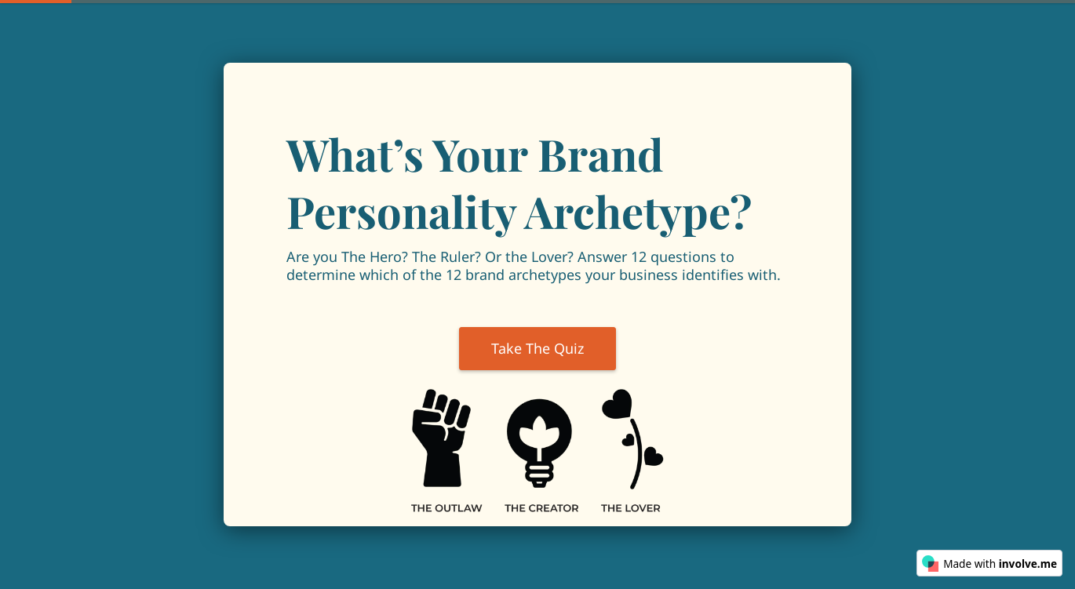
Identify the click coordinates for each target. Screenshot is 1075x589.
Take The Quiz (537, 348)
